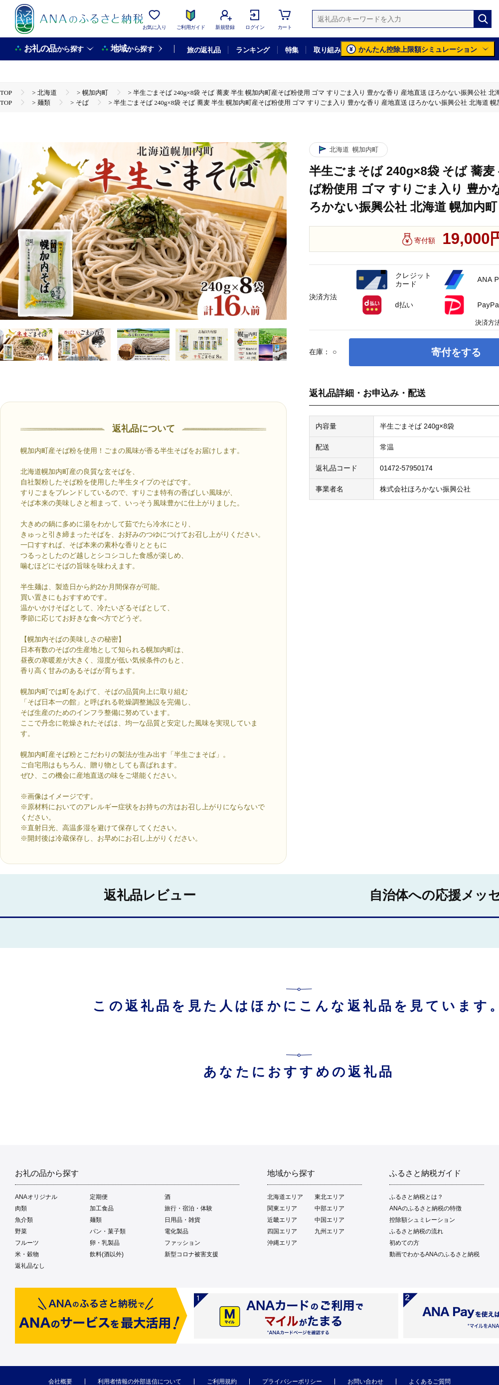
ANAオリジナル (36, 1196)
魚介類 (24, 1219)
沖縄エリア (282, 1242)
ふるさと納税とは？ (416, 1196)
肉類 (21, 1208)
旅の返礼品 (203, 50)
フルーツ (27, 1242)
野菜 (21, 1231)
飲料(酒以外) (107, 1254)
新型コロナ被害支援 (191, 1254)
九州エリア (329, 1231)
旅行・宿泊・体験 (188, 1208)
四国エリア (282, 1231)
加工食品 (102, 1208)
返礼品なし (30, 1265)
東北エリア (329, 1196)
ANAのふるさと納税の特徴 (425, 1208)
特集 (292, 50)
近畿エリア (282, 1219)
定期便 (99, 1196)
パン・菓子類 (108, 1231)
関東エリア (282, 1208)
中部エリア (329, 1208)
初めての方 (404, 1242)
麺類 (96, 1219)
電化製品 (176, 1231)
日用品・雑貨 (182, 1219)
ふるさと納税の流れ (416, 1231)
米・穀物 (27, 1254)
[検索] (483, 19)
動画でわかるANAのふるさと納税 (434, 1254)
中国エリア (329, 1219)
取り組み (327, 50)
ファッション (182, 1242)
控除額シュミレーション (422, 1219)
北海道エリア (285, 1196)
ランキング (252, 50)
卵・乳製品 (105, 1242)
